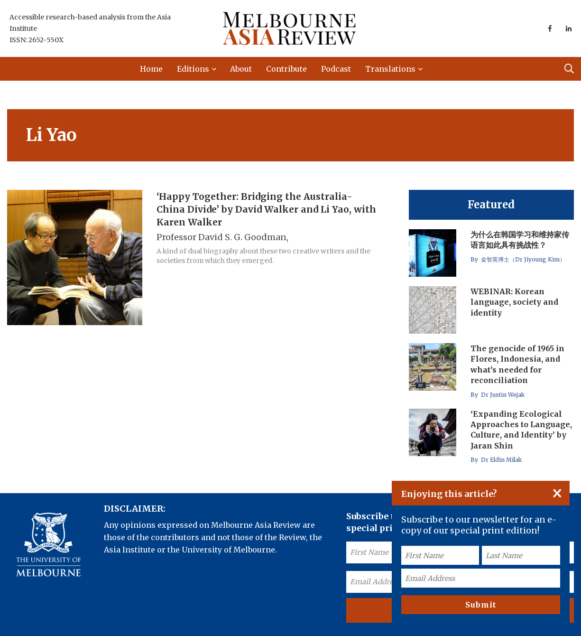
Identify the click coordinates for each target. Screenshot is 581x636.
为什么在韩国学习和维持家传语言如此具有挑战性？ (519, 240)
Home (151, 69)
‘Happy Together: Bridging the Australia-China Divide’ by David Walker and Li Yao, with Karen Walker (266, 209)
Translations (390, 69)
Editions (193, 69)
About (241, 69)
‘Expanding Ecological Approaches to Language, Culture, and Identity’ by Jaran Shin (521, 429)
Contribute (286, 69)
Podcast (336, 69)
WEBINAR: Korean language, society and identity (514, 302)
